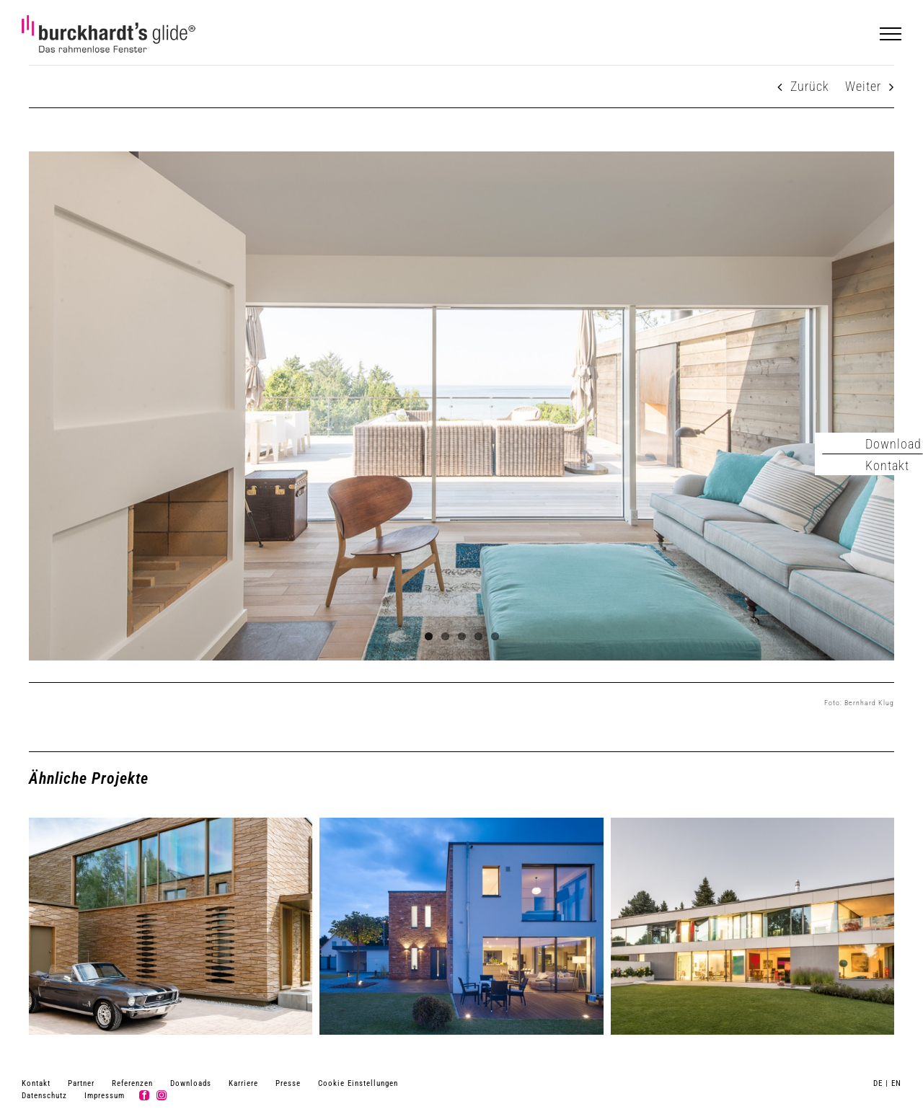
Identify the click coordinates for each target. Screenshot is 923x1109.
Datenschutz (44, 1095)
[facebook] (144, 1095)
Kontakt (36, 1083)
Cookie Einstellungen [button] (358, 1083)
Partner (81, 1083)
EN (896, 1083)
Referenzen (132, 1083)
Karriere (243, 1083)
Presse (288, 1083)
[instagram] (161, 1095)
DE (878, 1083)
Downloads (190, 1083)
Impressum (104, 1095)
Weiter (863, 86)
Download (893, 443)
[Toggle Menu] (891, 33)
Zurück (809, 86)
